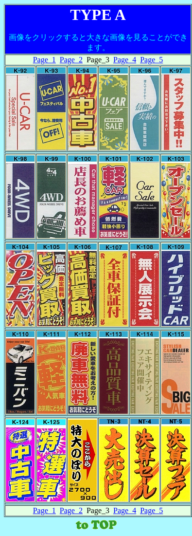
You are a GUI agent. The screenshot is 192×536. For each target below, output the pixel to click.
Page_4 (124, 59)
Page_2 (71, 59)
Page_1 (44, 59)
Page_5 (151, 59)
